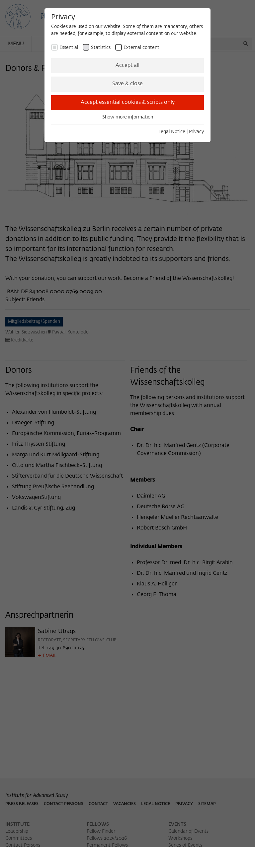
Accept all (127, 65)
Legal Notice (171, 131)
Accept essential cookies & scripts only (128, 102)
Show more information (127, 117)
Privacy (196, 131)
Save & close (127, 84)
